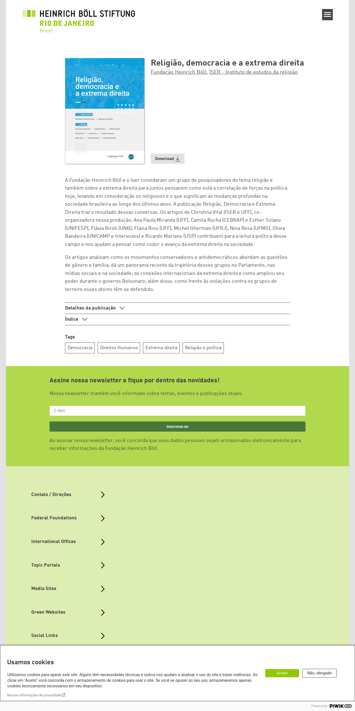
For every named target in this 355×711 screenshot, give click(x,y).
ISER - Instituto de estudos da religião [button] (253, 72)
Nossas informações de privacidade (34, 695)
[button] (168, 159)
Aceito (282, 673)
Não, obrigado (319, 673)
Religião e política (203, 348)
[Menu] (327, 14)
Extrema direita (161, 348)
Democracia (80, 348)
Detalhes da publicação (91, 308)
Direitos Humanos (119, 348)
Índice (72, 319)
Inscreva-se (177, 426)
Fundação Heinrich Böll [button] (178, 72)
